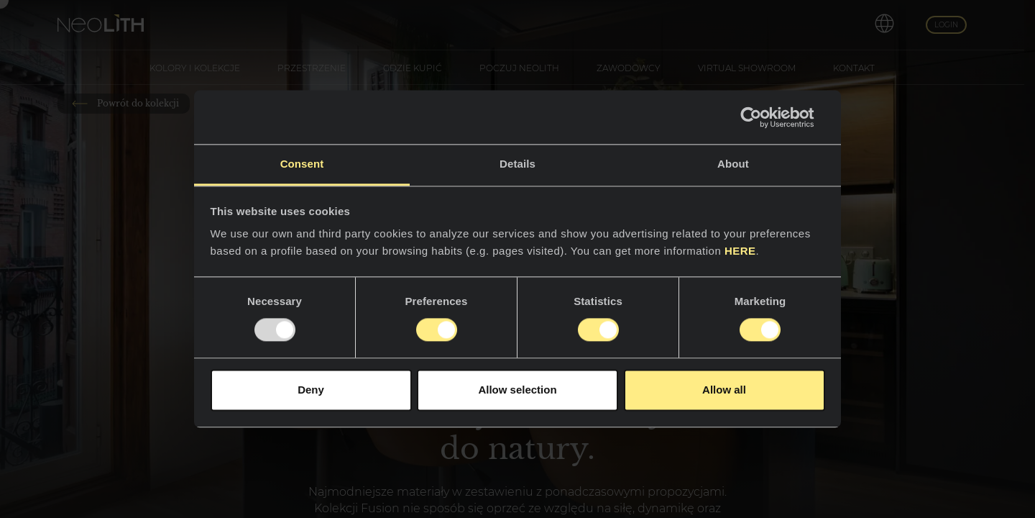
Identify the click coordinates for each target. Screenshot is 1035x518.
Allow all (724, 389)
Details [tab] (517, 164)
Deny (311, 389)
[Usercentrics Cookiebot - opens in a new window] (762, 117)
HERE (740, 251)
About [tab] (733, 164)
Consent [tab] (302, 164)
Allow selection (517, 389)
